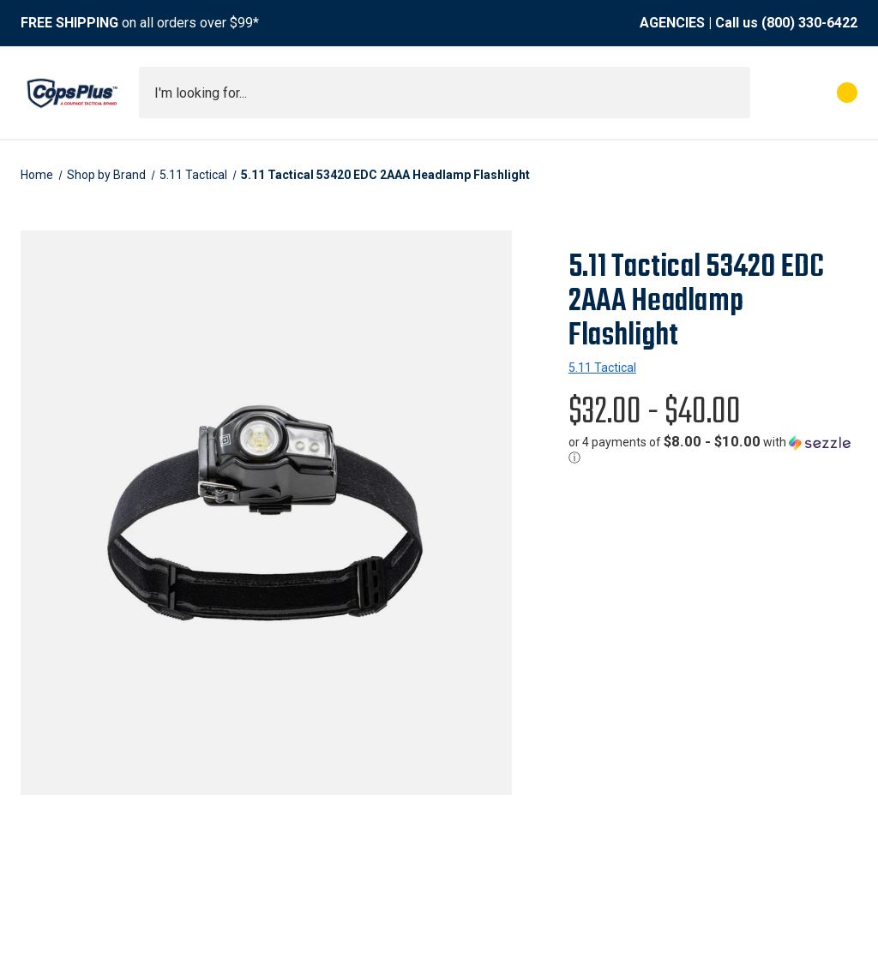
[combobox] (444, 92)
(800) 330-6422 (809, 23)
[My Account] (771, 93)
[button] (712, 450)
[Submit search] (731, 92)
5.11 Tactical (602, 367)
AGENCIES (672, 23)
